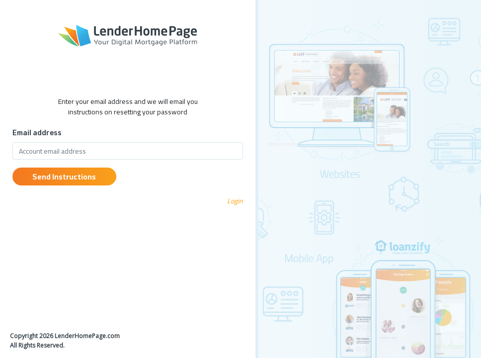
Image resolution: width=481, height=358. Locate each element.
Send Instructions (64, 176)
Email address (37, 133)
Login (235, 200)
